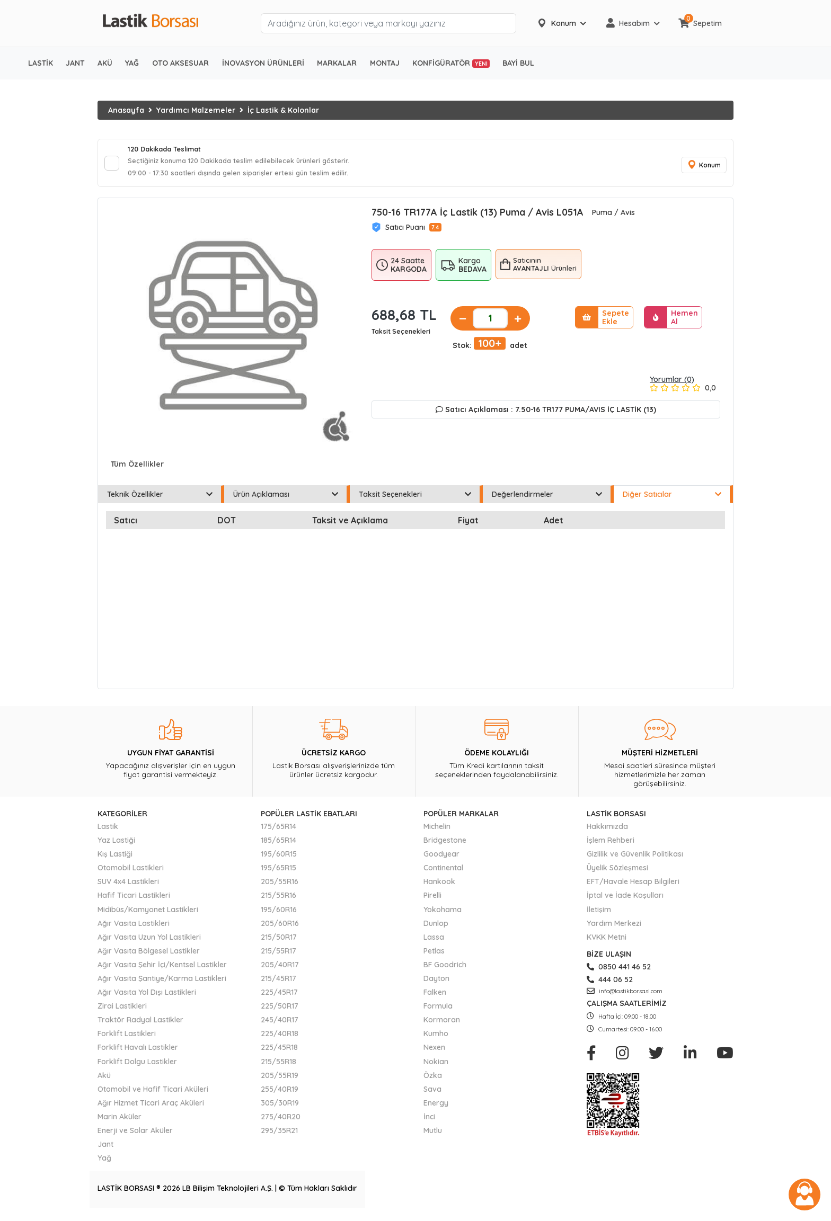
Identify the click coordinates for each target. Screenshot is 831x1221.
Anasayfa (126, 110)
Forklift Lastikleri (127, 1039)
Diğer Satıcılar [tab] (672, 499)
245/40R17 (279, 1024)
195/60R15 (279, 858)
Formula (438, 1010)
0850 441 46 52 (619, 971)
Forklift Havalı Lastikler (138, 1052)
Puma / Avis (613, 217)
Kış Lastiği (115, 858)
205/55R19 (279, 1080)
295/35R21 (279, 1135)
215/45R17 (278, 983)
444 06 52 (610, 984)
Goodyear (441, 858)
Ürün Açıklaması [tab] (286, 499)
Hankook (439, 887)
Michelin (436, 831)
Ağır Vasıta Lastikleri (134, 928)
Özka (432, 1080)
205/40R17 (280, 969)
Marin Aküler (120, 1121)
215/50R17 (279, 942)
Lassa (433, 942)
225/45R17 (279, 997)
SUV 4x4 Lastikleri (128, 887)
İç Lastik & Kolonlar (283, 110)
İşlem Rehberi (610, 845)
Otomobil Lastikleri (131, 872)
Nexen (434, 1052)
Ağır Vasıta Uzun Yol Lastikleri (149, 942)
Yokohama (442, 914)
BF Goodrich (444, 969)
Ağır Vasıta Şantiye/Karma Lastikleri (162, 983)
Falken (434, 997)
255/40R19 (279, 1094)
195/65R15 (278, 872)
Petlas (434, 955)
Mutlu (432, 1135)
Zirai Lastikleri (122, 1010)
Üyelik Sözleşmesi (617, 872)
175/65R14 (278, 831)
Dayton (436, 983)
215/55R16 (278, 900)
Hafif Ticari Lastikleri (134, 900)
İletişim (599, 914)
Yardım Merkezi (614, 928)
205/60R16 (280, 928)
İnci (429, 1121)
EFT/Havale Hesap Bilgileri (633, 887)
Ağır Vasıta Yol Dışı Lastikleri (147, 997)
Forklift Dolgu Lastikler (137, 1066)
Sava (432, 1094)
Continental (443, 872)
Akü (104, 1080)
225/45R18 (279, 1052)
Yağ (104, 1162)
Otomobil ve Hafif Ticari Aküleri (153, 1094)
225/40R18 (279, 1039)
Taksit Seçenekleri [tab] (415, 499)
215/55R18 (278, 1066)
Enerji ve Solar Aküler (135, 1135)
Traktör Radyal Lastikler (140, 1024)
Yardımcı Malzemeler (195, 110)
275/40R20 (280, 1121)
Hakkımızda (607, 831)
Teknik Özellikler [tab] (160, 499)
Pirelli (432, 900)
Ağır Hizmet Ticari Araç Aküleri (151, 1107)
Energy (435, 1107)
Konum (702, 168)
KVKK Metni (606, 942)
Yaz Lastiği (116, 845)
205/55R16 (279, 887)
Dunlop (435, 928)
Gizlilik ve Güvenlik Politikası (635, 858)
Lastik (108, 831)
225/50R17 (279, 1010)
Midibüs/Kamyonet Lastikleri (148, 914)
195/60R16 (279, 914)
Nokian (435, 1066)
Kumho (435, 1039)
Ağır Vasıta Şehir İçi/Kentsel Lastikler (162, 969)
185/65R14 (278, 845)
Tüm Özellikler (137, 469)
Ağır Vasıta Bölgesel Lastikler (149, 955)
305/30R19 (280, 1107)
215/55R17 (278, 955)
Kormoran (441, 1024)
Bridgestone (444, 845)
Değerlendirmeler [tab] (547, 499)
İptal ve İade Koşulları (625, 900)
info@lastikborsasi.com (624, 996)
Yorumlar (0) (672, 384)
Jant (105, 1149)
